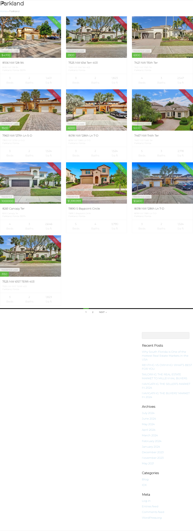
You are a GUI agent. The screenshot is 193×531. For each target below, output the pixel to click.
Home (3, 11)
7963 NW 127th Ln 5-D (17, 135)
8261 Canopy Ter (13, 208)
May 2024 (148, 424)
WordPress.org (152, 517)
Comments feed (153, 512)
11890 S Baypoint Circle (84, 208)
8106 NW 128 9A (13, 62)
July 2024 (148, 413)
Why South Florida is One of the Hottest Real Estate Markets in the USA (165, 355)
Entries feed (150, 506)
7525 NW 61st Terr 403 (83, 62)
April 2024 (148, 429)
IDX (144, 485)
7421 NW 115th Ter (146, 62)
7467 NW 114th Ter (146, 135)
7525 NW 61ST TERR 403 (18, 281)
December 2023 (153, 452)
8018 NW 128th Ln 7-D (83, 135)
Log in (146, 500)
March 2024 (150, 435)
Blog (145, 479)
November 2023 (153, 457)
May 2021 (148, 463)
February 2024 (151, 441)
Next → (103, 312)
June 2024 (149, 418)
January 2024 (151, 446)
